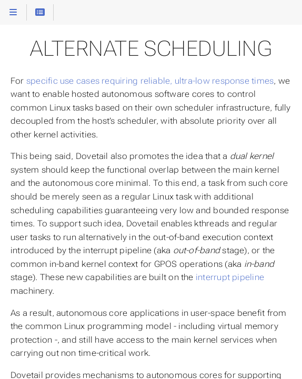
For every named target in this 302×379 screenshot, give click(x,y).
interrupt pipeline (230, 277)
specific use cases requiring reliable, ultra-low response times (150, 81)
